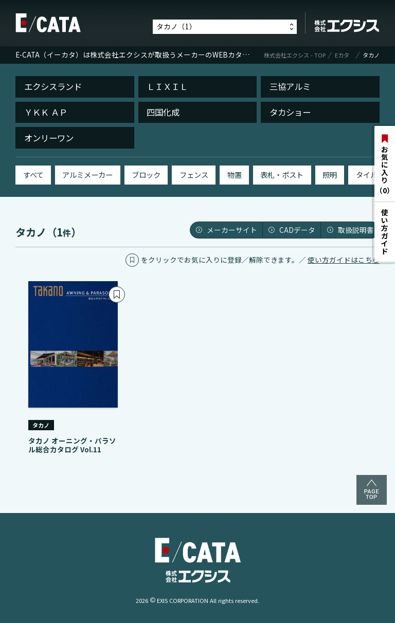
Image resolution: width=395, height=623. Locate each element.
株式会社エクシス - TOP (295, 55)
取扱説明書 (350, 230)
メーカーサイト (226, 230)
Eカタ (342, 55)
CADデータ (291, 230)
